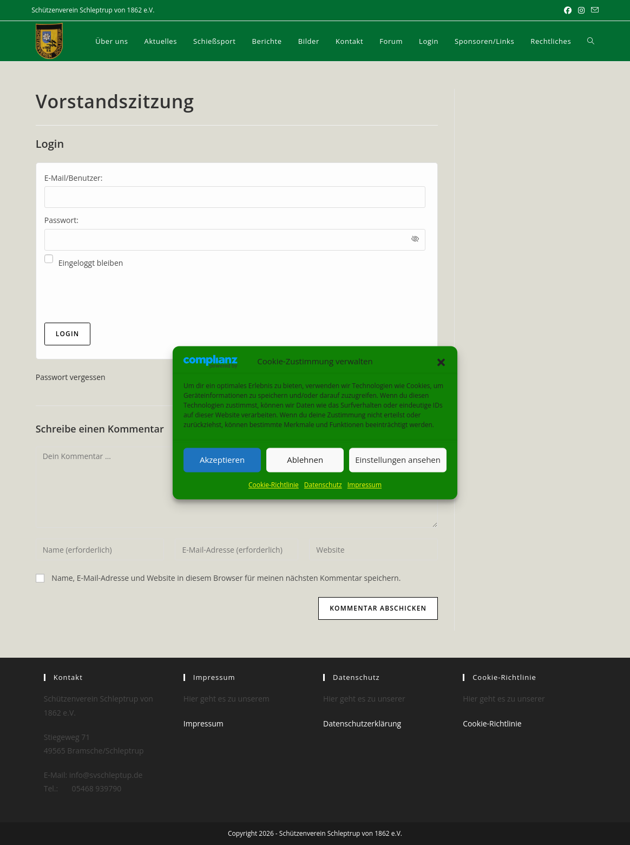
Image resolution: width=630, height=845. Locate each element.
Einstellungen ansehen (398, 460)
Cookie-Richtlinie (273, 484)
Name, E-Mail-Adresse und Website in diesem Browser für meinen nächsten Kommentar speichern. (226, 578)
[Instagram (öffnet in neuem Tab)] (581, 10)
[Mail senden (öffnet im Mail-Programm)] (593, 10)
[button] (441, 361)
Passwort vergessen (71, 377)
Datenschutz (323, 484)
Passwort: (61, 220)
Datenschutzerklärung (362, 723)
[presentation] (126, 296)
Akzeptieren (222, 460)
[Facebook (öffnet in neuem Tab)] (568, 10)
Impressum (364, 484)
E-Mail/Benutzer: (73, 178)
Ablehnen (305, 460)
